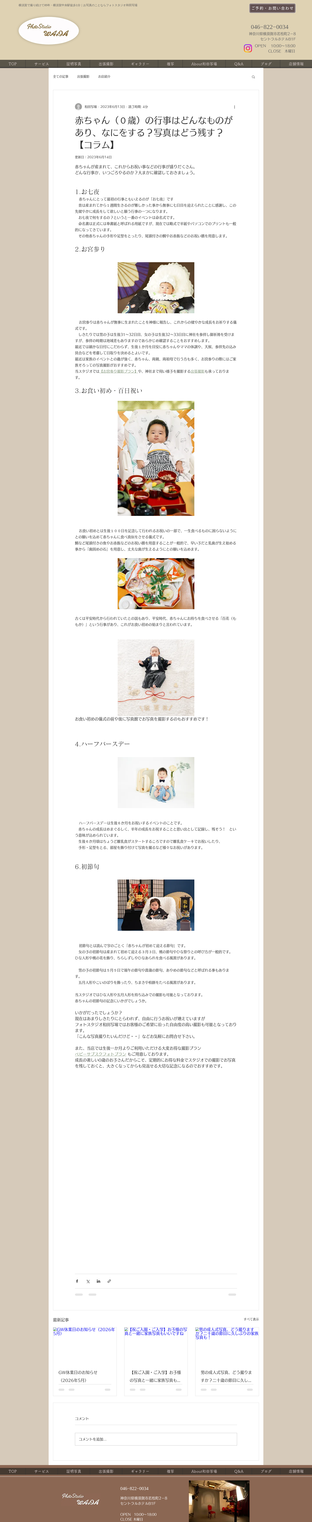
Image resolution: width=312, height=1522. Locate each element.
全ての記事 (60, 76)
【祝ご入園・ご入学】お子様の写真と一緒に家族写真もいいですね (155, 1377)
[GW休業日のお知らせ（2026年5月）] (85, 1345)
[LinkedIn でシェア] (98, 1281)
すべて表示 (251, 1319)
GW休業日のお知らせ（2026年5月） (78, 1376)
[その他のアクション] (234, 106)
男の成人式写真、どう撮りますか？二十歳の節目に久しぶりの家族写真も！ (226, 1377)
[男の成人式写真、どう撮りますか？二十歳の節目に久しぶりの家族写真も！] (227, 1345)
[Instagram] (248, 48)
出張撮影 (83, 76)
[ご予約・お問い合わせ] (272, 8)
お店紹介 (104, 76)
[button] (253, 76)
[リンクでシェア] (109, 1281)
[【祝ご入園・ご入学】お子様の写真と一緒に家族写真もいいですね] (156, 1345)
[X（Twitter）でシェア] (88, 1281)
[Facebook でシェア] (77, 1281)
